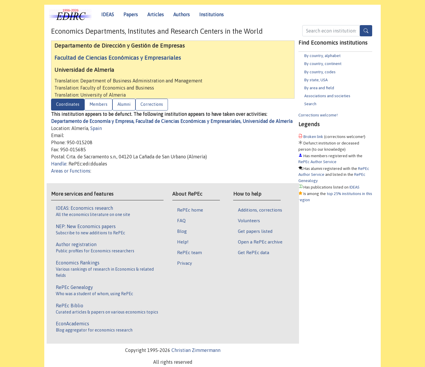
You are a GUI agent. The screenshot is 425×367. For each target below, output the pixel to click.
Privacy (184, 263)
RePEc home (190, 209)
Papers (130, 14)
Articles (155, 14)
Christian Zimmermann (195, 350)
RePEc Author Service (317, 161)
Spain (96, 128)
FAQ (181, 220)
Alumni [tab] (123, 104)
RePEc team (189, 252)
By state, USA (316, 79)
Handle (58, 163)
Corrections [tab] (151, 104)
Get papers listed (255, 231)
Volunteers (249, 220)
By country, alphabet (322, 55)
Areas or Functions (70, 170)
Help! (183, 241)
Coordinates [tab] (67, 104)
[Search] (366, 30)
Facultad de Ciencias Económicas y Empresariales (117, 57)
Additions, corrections (260, 209)
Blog (182, 231)
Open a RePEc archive (260, 241)
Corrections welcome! (318, 115)
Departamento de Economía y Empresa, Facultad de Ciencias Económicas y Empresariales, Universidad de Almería (171, 121)
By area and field (319, 87)
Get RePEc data (253, 252)
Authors (181, 14)
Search (310, 103)
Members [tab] (98, 104)
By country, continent (322, 63)
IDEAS (107, 14)
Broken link (313, 136)
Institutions (211, 14)
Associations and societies (327, 95)
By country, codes (320, 71)
